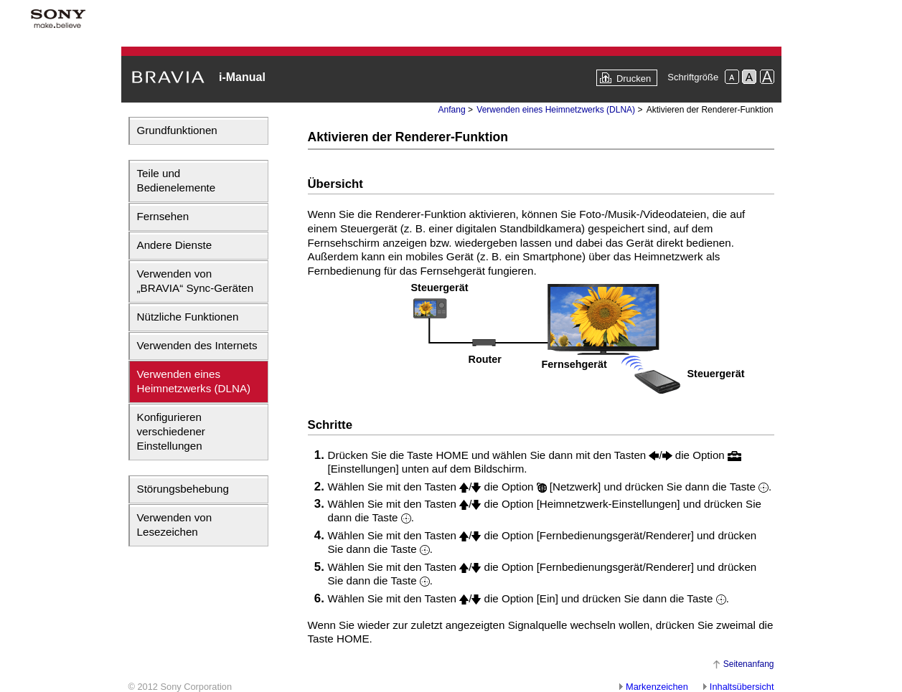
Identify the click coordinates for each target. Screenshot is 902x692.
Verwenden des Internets (197, 345)
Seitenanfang (748, 664)
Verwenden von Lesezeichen (174, 524)
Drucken (633, 78)
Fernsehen (163, 216)
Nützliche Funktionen (188, 317)
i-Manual (242, 77)
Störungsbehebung (183, 489)
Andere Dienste (174, 245)
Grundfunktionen (177, 130)
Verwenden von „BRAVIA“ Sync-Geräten (195, 280)
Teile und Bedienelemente (176, 180)
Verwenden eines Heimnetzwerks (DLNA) (194, 381)
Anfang (452, 110)
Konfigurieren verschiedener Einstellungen (171, 431)
